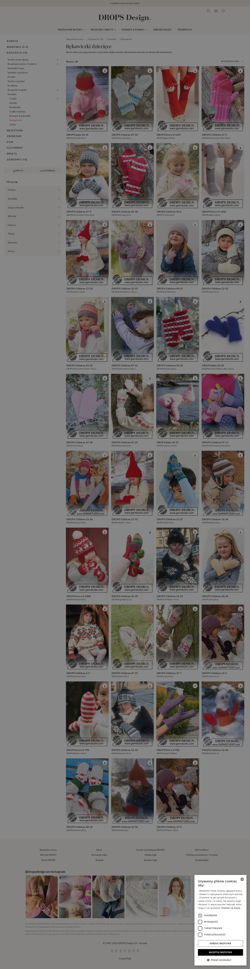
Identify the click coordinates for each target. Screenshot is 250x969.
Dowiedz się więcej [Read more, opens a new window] (230, 907)
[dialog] (220, 920)
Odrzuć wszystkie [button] (220, 943)
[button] (220, 960)
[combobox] (242, 879)
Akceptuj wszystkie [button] (220, 952)
